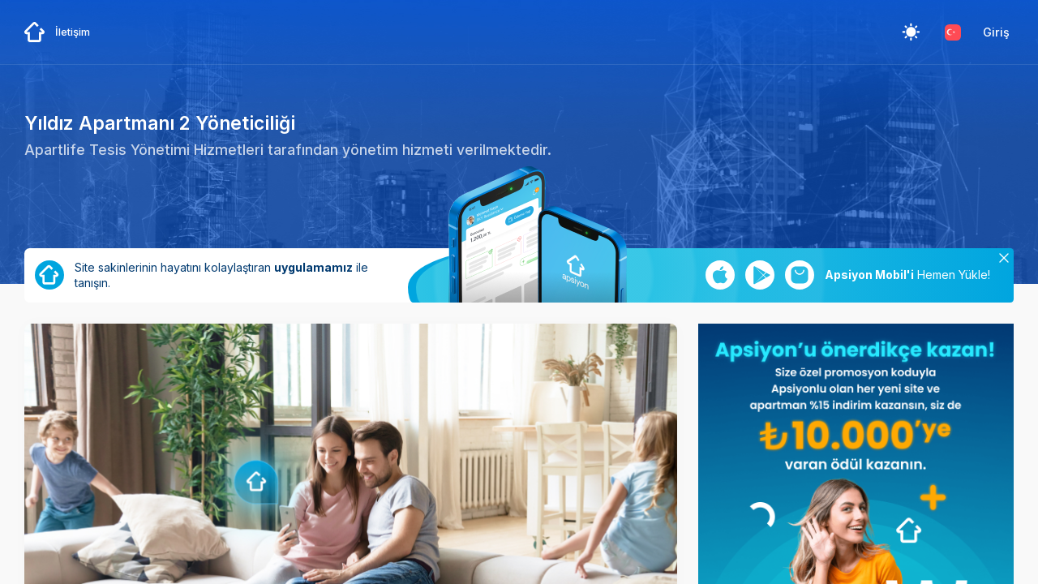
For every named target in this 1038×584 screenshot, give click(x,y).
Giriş (996, 32)
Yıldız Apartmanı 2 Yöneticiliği (159, 123)
